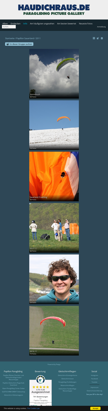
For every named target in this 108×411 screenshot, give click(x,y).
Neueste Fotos (86, 23)
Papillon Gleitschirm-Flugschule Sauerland (13, 384)
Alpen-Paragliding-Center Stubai (13, 388)
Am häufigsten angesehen (42, 23)
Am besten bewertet (66, 23)
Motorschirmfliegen (67, 385)
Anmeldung (101, 27)
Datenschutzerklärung (94, 391)
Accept (95, 408)
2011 (38, 38)
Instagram (94, 375)
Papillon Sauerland (25, 38)
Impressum (94, 387)
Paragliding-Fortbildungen (67, 382)
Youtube (94, 382)
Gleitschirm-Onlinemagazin (13, 395)
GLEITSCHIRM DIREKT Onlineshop (13, 392)
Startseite (10, 38)
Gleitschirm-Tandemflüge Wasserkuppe (67, 390)
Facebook (94, 379)
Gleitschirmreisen (67, 379)
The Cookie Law (33, 408)
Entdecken (15, 23)
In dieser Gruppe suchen (21, 44)
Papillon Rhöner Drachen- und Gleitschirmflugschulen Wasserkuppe (13, 377)
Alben (5, 23)
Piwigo (58, 364)
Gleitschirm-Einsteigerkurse (67, 375)
